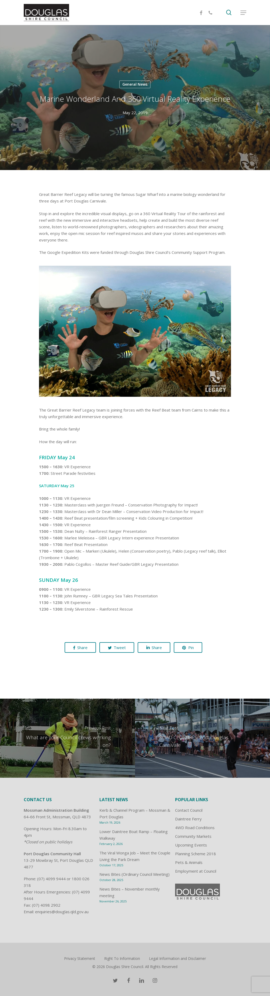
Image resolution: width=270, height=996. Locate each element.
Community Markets (193, 836)
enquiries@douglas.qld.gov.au (62, 911)
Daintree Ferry (188, 818)
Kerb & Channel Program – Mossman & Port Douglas (134, 813)
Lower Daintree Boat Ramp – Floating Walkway (133, 835)
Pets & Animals (188, 862)
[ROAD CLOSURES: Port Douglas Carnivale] (202, 738)
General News (134, 84)
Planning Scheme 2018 (195, 853)
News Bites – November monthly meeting (129, 892)
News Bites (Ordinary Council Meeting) (134, 874)
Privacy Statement (79, 958)
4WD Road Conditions (195, 827)
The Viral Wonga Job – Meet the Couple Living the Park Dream (134, 856)
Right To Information (122, 958)
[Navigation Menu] (243, 12)
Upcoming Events (191, 845)
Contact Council (188, 810)
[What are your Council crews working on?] (67, 738)
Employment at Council (195, 871)
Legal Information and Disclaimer (177, 958)
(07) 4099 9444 (51, 878)
